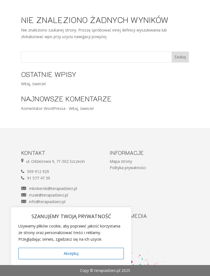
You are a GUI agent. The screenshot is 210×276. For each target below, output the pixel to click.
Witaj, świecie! (33, 83)
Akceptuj (71, 253)
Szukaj (180, 56)
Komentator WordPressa (43, 108)
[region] (71, 236)
